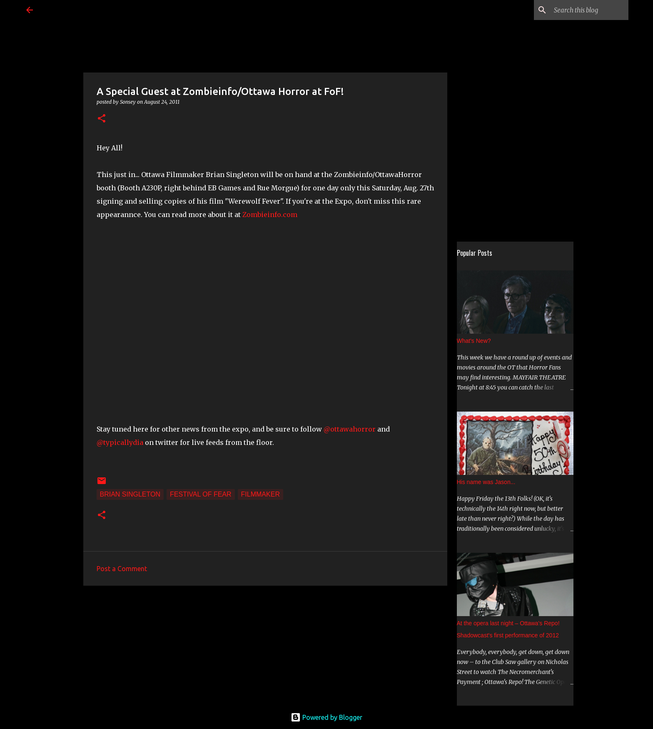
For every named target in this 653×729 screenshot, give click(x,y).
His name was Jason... (486, 482)
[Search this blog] (584, 10)
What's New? (474, 340)
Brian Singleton (130, 494)
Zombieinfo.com (269, 214)
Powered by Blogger (326, 717)
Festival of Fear (201, 494)
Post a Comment (122, 568)
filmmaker (260, 494)
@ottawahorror (350, 429)
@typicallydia (121, 442)
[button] (102, 119)
